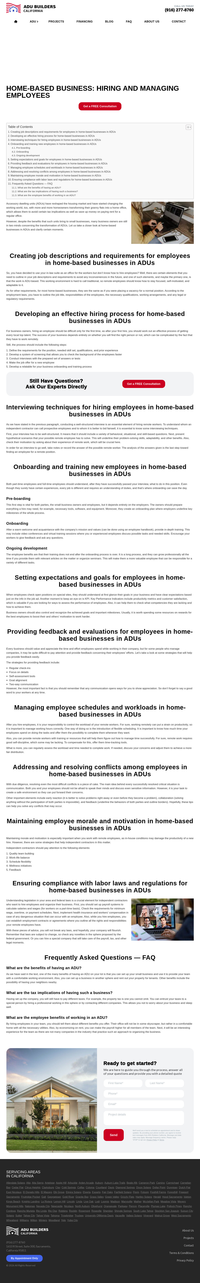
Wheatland (12, 1220)
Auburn (99, 1183)
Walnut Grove (162, 1215)
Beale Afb (132, 1183)
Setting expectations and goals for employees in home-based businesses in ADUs (56, 159)
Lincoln (71, 1201)
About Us (151, 21)
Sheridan (108, 1211)
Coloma (90, 1187)
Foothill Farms (158, 1192)
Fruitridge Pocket (30, 1197)
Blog (109, 21)
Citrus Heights (32, 1187)
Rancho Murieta (26, 1211)
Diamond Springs (125, 1187)
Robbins (63, 1211)
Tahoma (55, 1215)
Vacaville (120, 1215)
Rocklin (73, 1211)
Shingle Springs (123, 1211)
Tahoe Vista (42, 1215)
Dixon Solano (143, 1187)
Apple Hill (61, 1183)
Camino (160, 1183)
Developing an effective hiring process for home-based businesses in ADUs (53, 135)
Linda (79, 1201)
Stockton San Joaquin (167, 1211)
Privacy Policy (152, 1140)
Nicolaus (69, 1206)
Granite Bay (81, 1197)
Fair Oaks (107, 1192)
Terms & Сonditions (181, 1252)
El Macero (46, 1192)
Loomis (105, 1201)
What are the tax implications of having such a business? (48, 191)
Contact (179, 21)
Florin (136, 1192)
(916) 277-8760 (15, 1242)
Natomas (30, 1206)
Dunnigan (172, 1187)
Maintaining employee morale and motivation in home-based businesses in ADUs (56, 175)
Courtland (101, 1187)
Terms (161, 1140)
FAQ (129, 21)
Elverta (87, 1192)
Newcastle (57, 1206)
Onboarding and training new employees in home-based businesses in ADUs (53, 144)
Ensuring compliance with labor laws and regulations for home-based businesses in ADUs (62, 179)
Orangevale (110, 1206)
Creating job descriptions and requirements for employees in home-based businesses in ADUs (63, 131)
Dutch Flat (184, 1187)
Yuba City (72, 1220)
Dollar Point (158, 1187)
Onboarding (22, 151)
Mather (137, 1201)
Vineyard (148, 1215)
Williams (24, 1220)
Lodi (97, 1201)
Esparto (96, 1192)
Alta (28, 1183)
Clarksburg (48, 1187)
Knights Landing (31, 1201)
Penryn (133, 1206)
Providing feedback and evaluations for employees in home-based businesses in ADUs (59, 163)
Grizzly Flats (127, 1197)
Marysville (126, 1201)
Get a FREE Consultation (100, 106)
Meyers (182, 1201)
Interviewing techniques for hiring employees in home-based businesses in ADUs (56, 139)
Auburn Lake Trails (114, 1183)
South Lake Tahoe (143, 1211)
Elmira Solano (73, 1192)
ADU (33, 21)
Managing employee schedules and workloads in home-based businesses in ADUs (57, 167)
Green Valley (112, 1197)
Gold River (68, 1197)
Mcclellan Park (151, 1201)
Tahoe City (29, 1215)
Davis (111, 1187)
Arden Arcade (86, 1183)
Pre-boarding (23, 147)
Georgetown (54, 1197)
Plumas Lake (158, 1206)
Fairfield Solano (123, 1192)
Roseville (96, 1211)
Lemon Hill (59, 1201)
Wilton (33, 1220)
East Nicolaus (14, 1192)
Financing (85, 21)
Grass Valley (97, 1197)
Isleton (187, 1197)
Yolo (63, 1220)
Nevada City (43, 1206)
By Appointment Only (24, 1258)
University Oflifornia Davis (99, 1215)
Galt (43, 1197)
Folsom (145, 1192)
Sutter (18, 1215)
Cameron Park (147, 1183)
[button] (186, 127)
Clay (57, 1187)
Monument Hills (14, 1206)
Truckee (79, 1215)
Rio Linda (41, 1211)
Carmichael (172, 1183)
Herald (157, 1197)
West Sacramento (181, 1215)
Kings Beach (13, 1201)
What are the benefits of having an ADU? (39, 187)
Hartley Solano (144, 1197)
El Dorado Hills (31, 1192)
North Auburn (82, 1206)
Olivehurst (96, 1206)
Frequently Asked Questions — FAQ (32, 183)
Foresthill (173, 1192)
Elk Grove (58, 1192)
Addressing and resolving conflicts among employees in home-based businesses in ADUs (61, 171)
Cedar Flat (17, 1187)
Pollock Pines (174, 1206)
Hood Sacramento (172, 1197)
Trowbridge (67, 1215)
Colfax (80, 1187)
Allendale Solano (15, 1183)
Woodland (54, 1220)
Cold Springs (69, 1187)
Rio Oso (52, 1211)
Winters (43, 1220)
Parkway (123, 1206)
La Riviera (46, 1201)
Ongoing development (28, 155)
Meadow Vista (168, 1201)
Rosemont (84, 1211)
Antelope (50, 1183)
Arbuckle (72, 1183)
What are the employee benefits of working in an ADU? (47, 195)
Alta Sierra (38, 1183)
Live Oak (88, 1201)
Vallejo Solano (134, 1215)
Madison (115, 1201)
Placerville (144, 1206)
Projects (56, 21)
